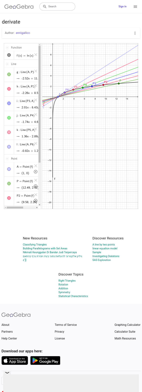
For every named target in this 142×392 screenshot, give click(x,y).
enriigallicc (23, 33)
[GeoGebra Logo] (18, 6)
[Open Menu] (135, 6)
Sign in (122, 6)
